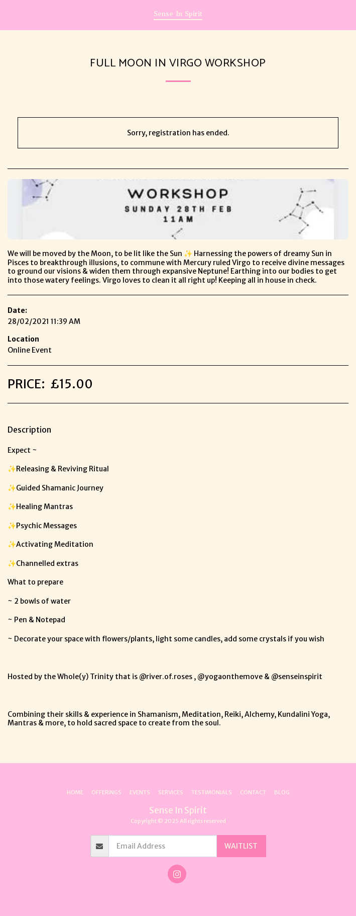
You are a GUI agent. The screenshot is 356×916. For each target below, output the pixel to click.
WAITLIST (241, 846)
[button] (11, 14)
